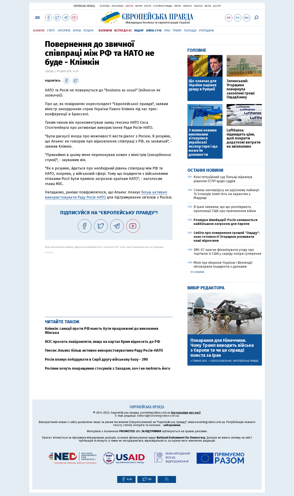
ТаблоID (198, 6)
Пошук (88, 30)
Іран (167, 30)
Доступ (217, 6)
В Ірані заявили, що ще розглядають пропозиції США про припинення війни (225, 209)
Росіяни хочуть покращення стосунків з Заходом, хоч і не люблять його (107, 368)
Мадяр (139, 30)
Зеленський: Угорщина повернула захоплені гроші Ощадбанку (241, 89)
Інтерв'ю (64, 30)
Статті (51, 30)
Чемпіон (187, 6)
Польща (190, 30)
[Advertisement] (109, 282)
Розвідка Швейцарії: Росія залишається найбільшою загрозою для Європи (225, 222)
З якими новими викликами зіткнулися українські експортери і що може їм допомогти (203, 142)
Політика (105, 6)
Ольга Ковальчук (221, 360)
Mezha (208, 6)
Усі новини (197, 272)
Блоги (147, 6)
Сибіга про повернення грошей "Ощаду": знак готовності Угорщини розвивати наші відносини (226, 236)
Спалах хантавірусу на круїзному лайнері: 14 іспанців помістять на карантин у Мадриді (226, 194)
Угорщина (206, 30)
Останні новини (205, 170)
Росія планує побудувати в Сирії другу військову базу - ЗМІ (96, 359)
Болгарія (105, 30)
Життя (177, 6)
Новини (39, 30)
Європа (129, 6)
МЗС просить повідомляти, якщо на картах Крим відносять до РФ (102, 341)
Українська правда (84, 5)
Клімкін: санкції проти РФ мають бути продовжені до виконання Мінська (101, 330)
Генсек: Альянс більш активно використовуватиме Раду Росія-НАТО (104, 350)
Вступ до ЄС (123, 30)
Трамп (177, 30)
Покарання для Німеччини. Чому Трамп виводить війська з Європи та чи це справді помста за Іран (222, 348)
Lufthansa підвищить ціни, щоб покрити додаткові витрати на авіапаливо (244, 138)
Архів (77, 30)
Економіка (117, 6)
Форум (138, 6)
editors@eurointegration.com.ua (158, 415)
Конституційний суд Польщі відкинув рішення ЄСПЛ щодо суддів (223, 179)
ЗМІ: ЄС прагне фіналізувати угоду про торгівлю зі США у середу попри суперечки (227, 252)
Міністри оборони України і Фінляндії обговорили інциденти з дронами (223, 264)
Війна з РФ (153, 30)
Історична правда (162, 6)
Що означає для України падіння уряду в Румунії (202, 85)
